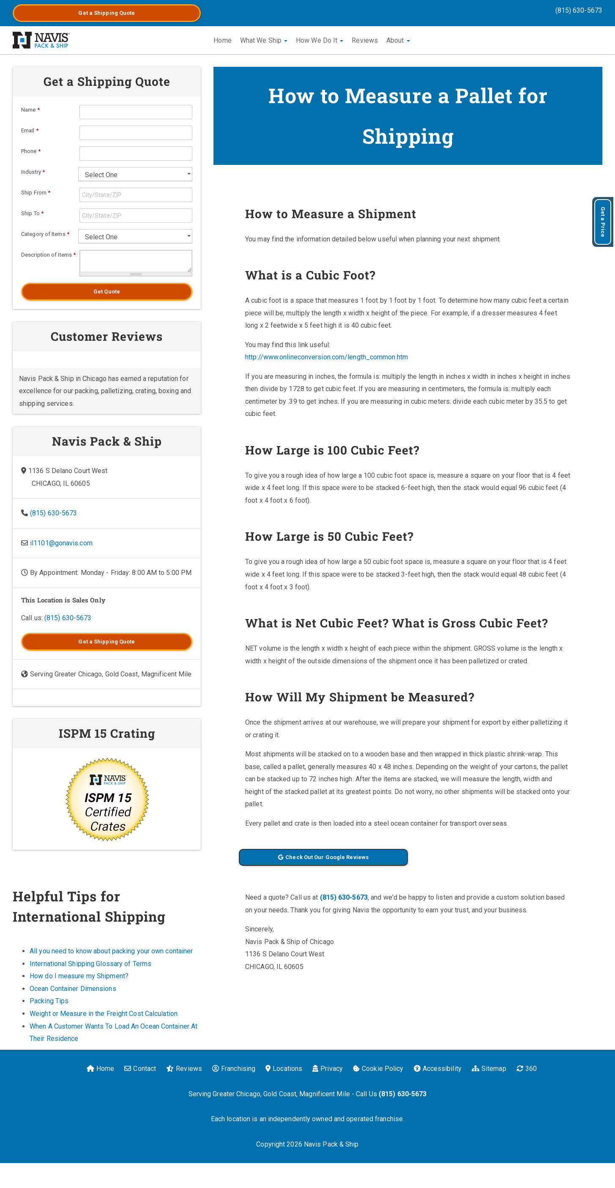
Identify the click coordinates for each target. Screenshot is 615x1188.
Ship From (35, 192)
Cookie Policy (378, 1069)
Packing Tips (49, 1001)
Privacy (327, 1069)
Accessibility (438, 1069)
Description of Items (48, 255)
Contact (140, 1069)
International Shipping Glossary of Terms (90, 964)
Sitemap (489, 1069)
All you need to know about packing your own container (111, 951)
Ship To (32, 213)
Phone (31, 151)
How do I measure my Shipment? (79, 976)
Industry (33, 172)
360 (527, 1069)
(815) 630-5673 (578, 10)
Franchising (233, 1069)
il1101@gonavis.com (61, 543)
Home (222, 40)
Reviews (365, 40)
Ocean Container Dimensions (73, 989)
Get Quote (106, 291)
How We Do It (319, 40)
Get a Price (603, 222)
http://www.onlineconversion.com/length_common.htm (326, 357)
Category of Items (45, 234)
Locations (283, 1069)
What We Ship (263, 40)
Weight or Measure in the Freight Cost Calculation (104, 1014)
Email (29, 130)
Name (30, 110)
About (398, 40)
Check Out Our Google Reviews (323, 857)
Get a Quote (106, 13)
